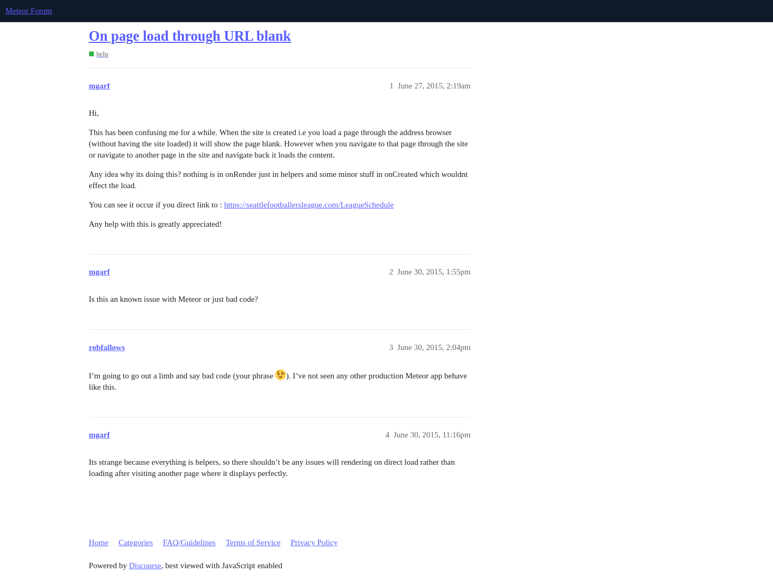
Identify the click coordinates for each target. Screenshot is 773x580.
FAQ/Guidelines (189, 542)
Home (99, 542)
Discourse (145, 565)
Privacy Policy (314, 542)
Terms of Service (253, 542)
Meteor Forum (28, 10)
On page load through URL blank (190, 36)
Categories (136, 542)
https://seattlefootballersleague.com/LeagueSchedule (309, 204)
